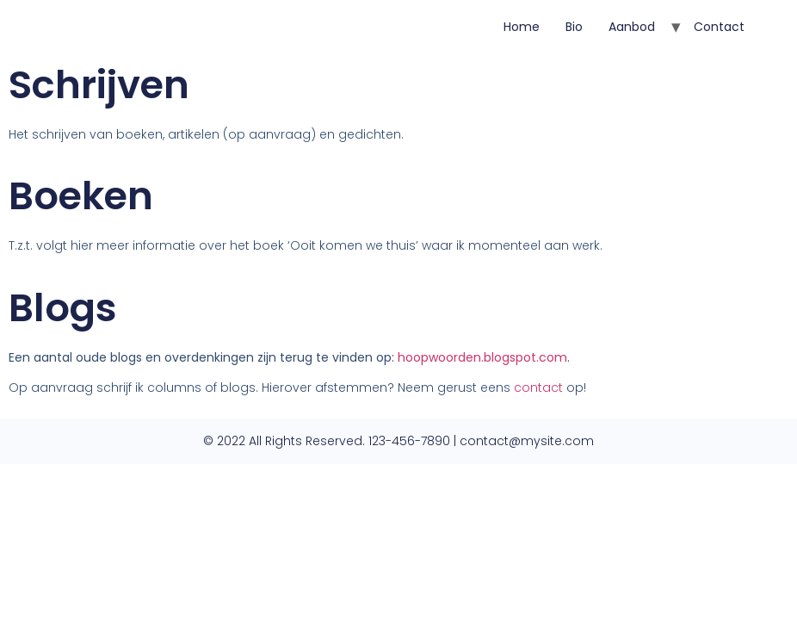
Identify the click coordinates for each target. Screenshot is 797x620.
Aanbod (632, 26)
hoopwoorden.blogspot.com (482, 357)
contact (538, 387)
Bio (574, 26)
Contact (719, 26)
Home (522, 26)
